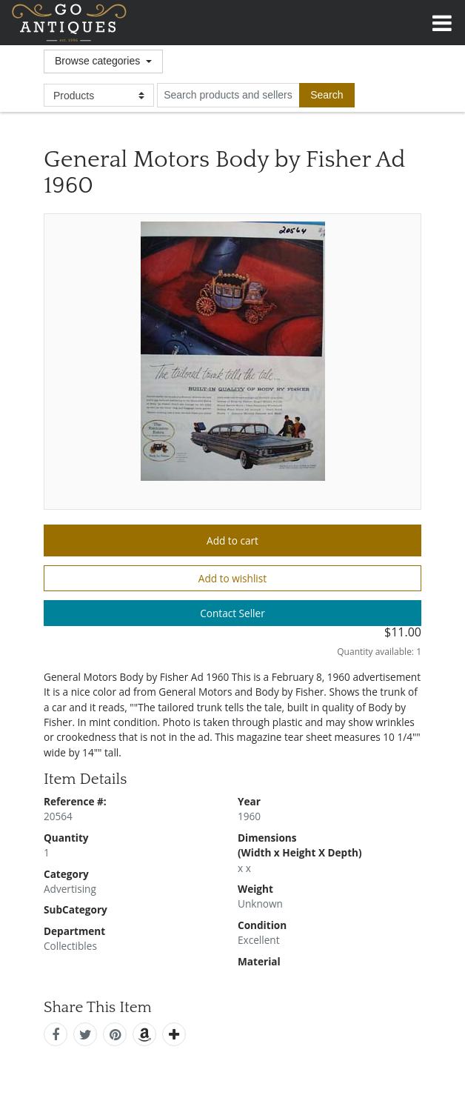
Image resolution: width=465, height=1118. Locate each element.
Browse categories (99, 61)
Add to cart (232, 540)
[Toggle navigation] (442, 21)
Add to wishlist (232, 578)
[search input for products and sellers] (228, 95)
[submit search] (326, 95)
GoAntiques (69, 22)
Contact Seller (232, 613)
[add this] (174, 1034)
